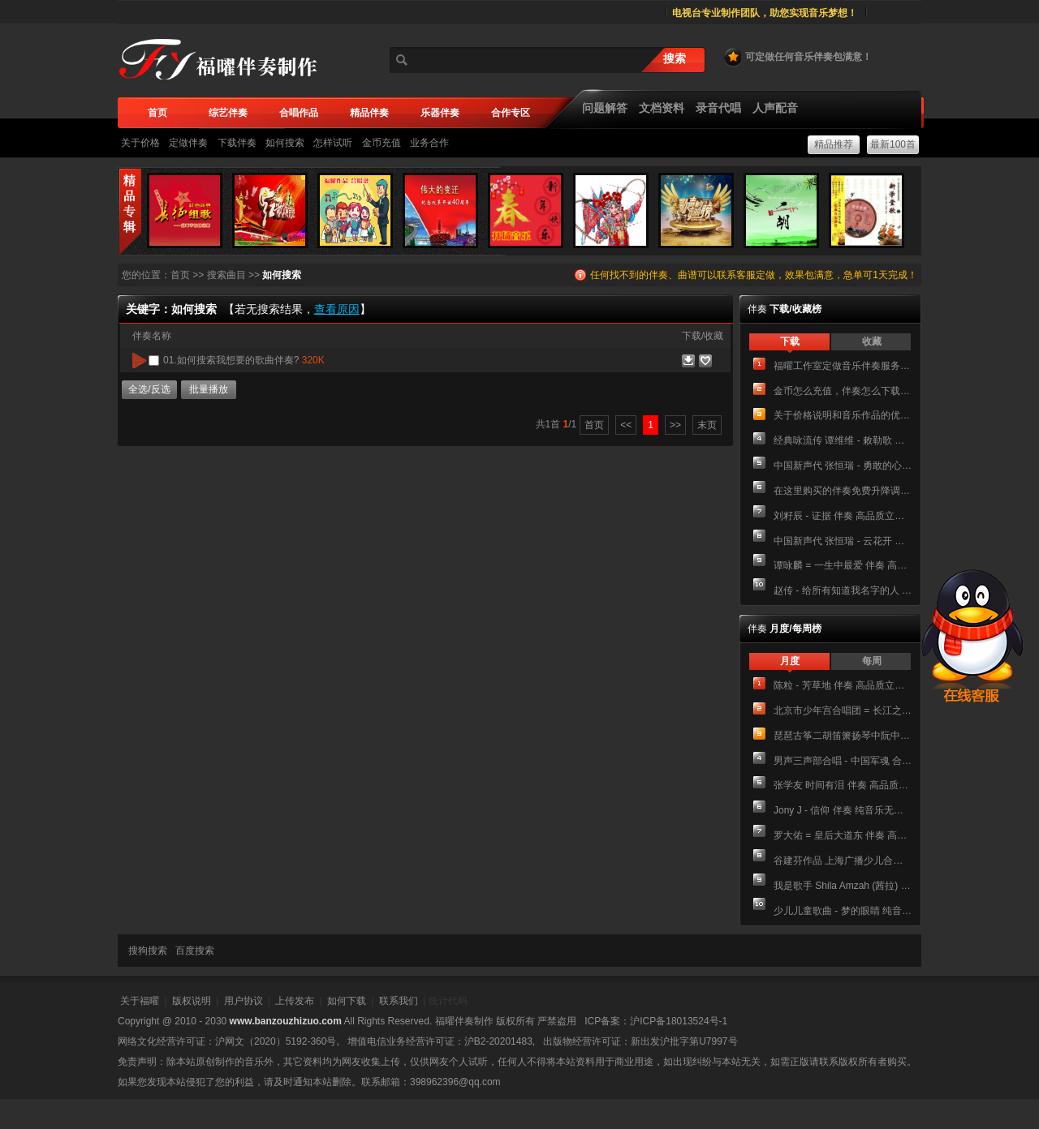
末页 (707, 425)
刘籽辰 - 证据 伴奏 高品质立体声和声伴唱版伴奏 (843, 516)
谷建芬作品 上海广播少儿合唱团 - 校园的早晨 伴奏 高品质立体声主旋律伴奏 (843, 860)
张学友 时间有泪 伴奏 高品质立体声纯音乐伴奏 (843, 785)
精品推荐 (833, 144)
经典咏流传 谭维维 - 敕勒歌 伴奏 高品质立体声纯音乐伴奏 (843, 440)
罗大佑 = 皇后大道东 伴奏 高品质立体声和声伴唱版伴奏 (843, 835)
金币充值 (381, 142)
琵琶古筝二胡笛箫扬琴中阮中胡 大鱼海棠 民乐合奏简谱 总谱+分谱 (843, 735)
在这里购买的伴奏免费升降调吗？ (843, 490)
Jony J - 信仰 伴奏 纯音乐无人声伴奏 (843, 810)
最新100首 (893, 144)
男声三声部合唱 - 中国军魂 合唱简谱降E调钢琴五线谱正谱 (843, 760)
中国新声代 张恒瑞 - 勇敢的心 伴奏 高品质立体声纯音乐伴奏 (843, 465)
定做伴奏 (188, 142)
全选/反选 (149, 389)
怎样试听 (332, 142)
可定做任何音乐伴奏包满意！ (797, 56)
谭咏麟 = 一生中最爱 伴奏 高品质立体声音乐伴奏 (843, 565)
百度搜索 (194, 950)
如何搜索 (284, 142)
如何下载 (346, 1001)
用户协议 (243, 1001)
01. (244, 360)
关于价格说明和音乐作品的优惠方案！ (843, 415)
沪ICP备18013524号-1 (678, 1021)
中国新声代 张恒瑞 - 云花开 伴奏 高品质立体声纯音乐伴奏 (843, 541)
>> (675, 425)
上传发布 (294, 1001)
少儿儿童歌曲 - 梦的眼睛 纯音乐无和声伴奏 (843, 911)
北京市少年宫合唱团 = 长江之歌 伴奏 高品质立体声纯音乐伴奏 (843, 710)
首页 (180, 275)
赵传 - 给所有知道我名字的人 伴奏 (843, 590)
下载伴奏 (237, 142)
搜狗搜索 (147, 950)
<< (626, 425)
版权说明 (191, 1001)
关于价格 (140, 142)
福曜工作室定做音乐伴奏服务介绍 (843, 365)
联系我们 (398, 1001)
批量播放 (208, 389)
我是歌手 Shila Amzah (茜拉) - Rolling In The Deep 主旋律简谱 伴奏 (843, 885)
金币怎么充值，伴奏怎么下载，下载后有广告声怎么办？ (843, 391)
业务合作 (429, 142)
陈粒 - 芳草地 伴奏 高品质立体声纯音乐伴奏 (843, 685)
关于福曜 (139, 1001)
